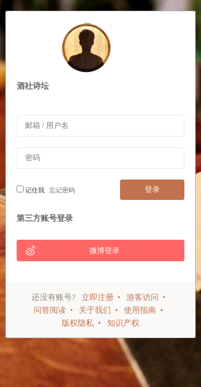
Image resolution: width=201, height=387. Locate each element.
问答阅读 (50, 310)
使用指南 (140, 310)
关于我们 (95, 310)
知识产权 (123, 323)
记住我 (30, 189)
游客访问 (142, 297)
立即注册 (97, 297)
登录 (152, 189)
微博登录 (72, 250)
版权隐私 (78, 323)
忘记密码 (60, 190)
